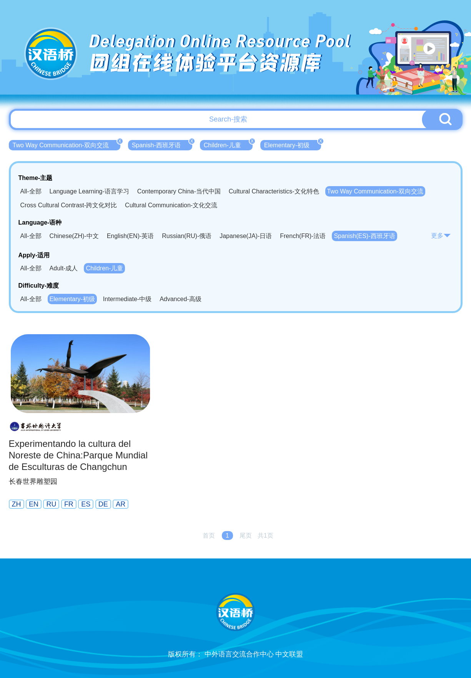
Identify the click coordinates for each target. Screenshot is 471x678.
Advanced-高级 (180, 299)
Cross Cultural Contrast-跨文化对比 (68, 205)
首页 (209, 535)
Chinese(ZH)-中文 (74, 236)
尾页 (246, 535)
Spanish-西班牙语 (162, 144)
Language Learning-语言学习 (89, 191)
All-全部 (31, 191)
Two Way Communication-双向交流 (66, 144)
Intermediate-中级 (127, 299)
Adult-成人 (64, 268)
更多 (441, 235)
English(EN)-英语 (130, 236)
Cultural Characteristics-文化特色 (274, 191)
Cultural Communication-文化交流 (171, 205)
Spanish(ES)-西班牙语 (364, 236)
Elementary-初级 (292, 144)
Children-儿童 (228, 144)
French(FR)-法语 (303, 236)
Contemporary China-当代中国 (179, 191)
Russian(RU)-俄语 (186, 236)
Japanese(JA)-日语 (246, 236)
